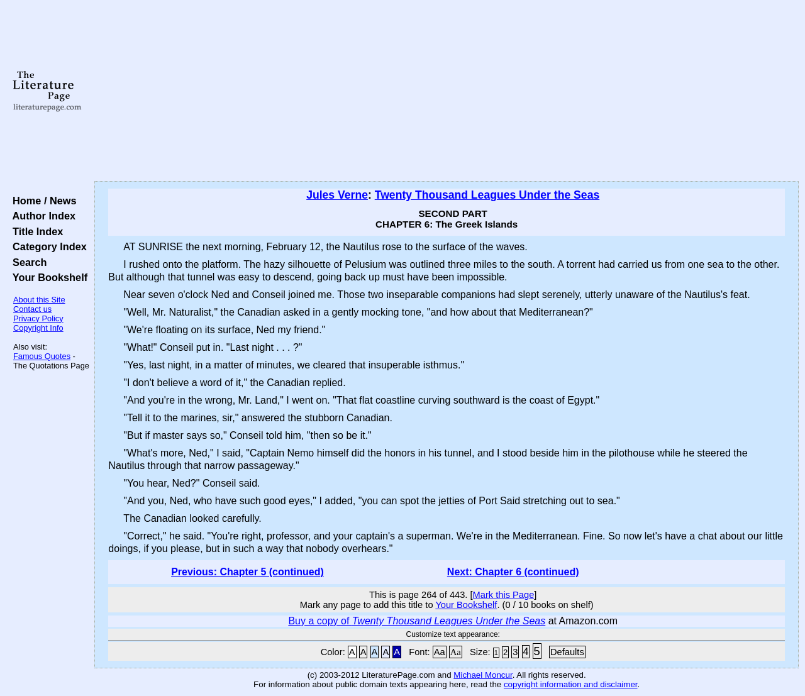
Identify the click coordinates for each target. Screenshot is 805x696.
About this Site (39, 299)
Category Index (47, 246)
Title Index (35, 231)
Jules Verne (337, 195)
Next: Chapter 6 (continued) (513, 571)
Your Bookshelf (47, 277)
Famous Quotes (41, 356)
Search (27, 262)
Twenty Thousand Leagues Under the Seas (487, 195)
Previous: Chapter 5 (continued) (247, 571)
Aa (439, 652)
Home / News (42, 200)
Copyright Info (38, 328)
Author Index (41, 215)
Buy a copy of (416, 621)
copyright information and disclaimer (571, 684)
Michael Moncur (482, 675)
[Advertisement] (446, 91)
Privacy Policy (38, 318)
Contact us (32, 309)
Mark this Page (504, 595)
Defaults (567, 652)
